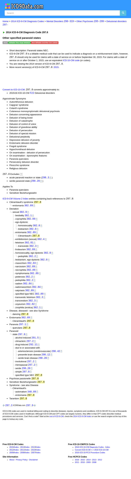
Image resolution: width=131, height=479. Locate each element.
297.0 (26, 377)
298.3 (45, 178)
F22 (32, 93)
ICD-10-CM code (71, 60)
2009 (11, 459)
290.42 (56, 356)
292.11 (33, 349)
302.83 (31, 265)
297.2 (30, 346)
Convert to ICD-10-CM (14, 90)
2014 (22, 453)
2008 (22, 459)
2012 (11, 456)
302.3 (33, 248)
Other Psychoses (90, 21)
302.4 (41, 241)
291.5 (35, 342)
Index (16, 453)
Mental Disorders (60, 21)
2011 (22, 456)
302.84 (27, 286)
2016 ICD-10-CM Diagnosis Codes (89, 453)
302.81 (29, 244)
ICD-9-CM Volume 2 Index (15, 200)
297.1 (22, 328)
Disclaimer (33, 466)
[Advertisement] (41, 79)
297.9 (21, 339)
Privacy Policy (21, 466)
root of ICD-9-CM (56, 423)
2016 (77, 466)
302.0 (36, 227)
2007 (33, 459)
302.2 (32, 258)
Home (6, 21)
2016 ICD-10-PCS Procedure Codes (90, 459)
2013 (33, 453)
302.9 (23, 213)
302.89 (28, 206)
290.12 (45, 359)
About (11, 466)
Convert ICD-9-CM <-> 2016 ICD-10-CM (91, 456)
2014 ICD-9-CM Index (82, 423)
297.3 (8, 411)
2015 (56, 67)
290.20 (35, 182)
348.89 (31, 397)
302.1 (28, 217)
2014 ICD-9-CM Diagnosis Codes (27, 21)
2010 (33, 456)
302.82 (30, 307)
